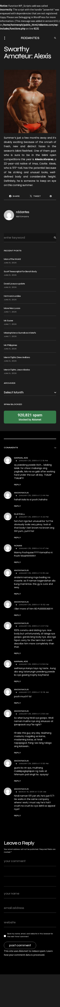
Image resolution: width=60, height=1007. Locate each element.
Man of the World (12, 259)
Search (52, 237)
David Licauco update (14, 283)
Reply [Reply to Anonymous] (17, 506)
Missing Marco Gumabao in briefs (20, 332)
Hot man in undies (12, 296)
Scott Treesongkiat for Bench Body (20, 271)
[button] (6, 38)
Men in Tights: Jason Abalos (17, 369)
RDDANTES (30, 38)
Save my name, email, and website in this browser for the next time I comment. (30, 935)
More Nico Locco (12, 308)
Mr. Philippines (10, 345)
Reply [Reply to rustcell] (17, 537)
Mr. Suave (8, 320)
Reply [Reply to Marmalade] (17, 485)
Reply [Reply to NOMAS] (17, 562)
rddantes (22, 212)
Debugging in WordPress (32, 17)
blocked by (30, 417)
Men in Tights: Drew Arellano (17, 357)
